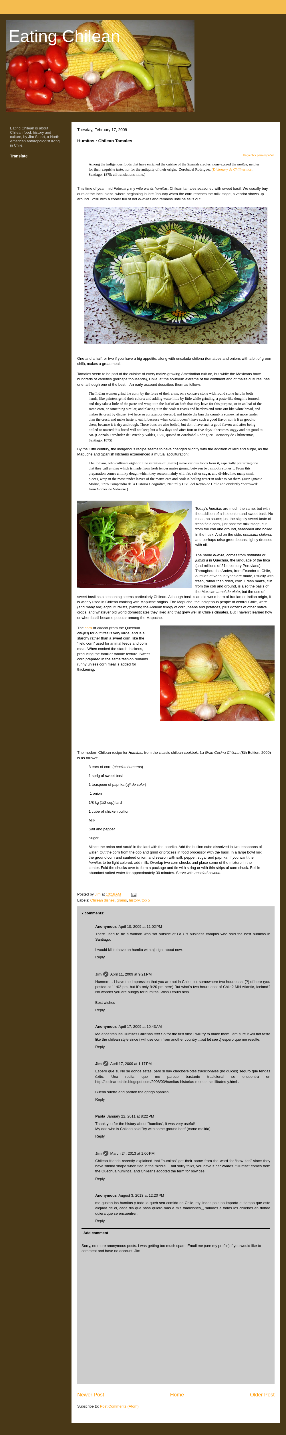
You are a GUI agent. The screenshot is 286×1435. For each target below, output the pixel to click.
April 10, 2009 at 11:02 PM (140, 926)
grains (122, 900)
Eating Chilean (64, 36)
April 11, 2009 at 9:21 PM (131, 974)
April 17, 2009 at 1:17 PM (131, 1064)
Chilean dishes (102, 900)
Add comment (96, 1233)
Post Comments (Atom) (119, 1406)
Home (177, 1395)
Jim (98, 974)
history (134, 900)
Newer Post (90, 1395)
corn (88, 628)
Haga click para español (258, 155)
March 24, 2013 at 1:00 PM (132, 1153)
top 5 (146, 900)
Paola (100, 1116)
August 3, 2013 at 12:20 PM (141, 1195)
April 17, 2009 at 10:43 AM (140, 1026)
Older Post (262, 1395)
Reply (100, 957)
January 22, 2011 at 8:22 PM (130, 1116)
